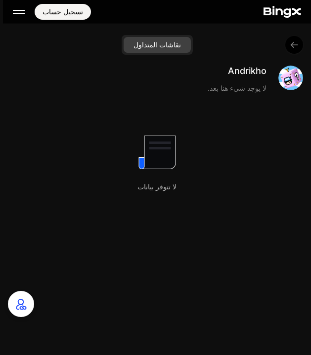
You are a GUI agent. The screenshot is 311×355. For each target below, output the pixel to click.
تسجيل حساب (63, 11)
